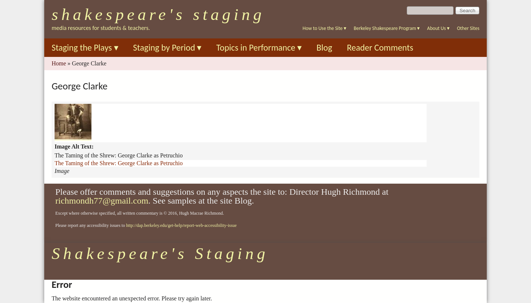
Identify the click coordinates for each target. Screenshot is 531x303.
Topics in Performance (259, 47)
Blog (324, 47)
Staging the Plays (85, 47)
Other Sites (468, 28)
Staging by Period (167, 47)
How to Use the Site (325, 28)
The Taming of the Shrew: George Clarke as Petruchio (119, 163)
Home (59, 63)
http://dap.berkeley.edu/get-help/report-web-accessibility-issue (181, 225)
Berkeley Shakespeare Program (387, 28)
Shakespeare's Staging (158, 14)
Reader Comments (380, 47)
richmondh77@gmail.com (101, 200)
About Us (438, 28)
